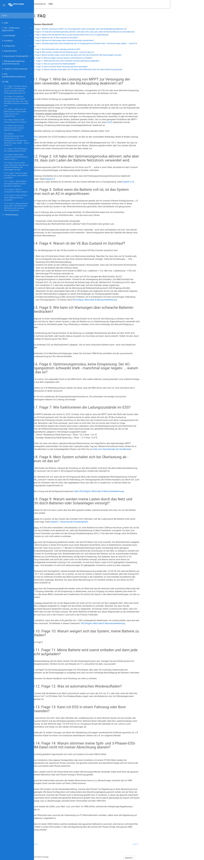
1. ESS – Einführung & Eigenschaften (17, 28)
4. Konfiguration (17, 45)
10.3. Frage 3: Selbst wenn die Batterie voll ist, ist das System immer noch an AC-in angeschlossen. (15, 112)
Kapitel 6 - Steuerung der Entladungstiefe (103, 522)
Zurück (69, 844)
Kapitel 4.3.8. (163, 182)
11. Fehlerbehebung (10, 215)
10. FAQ (17, 81)
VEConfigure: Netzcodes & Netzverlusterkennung (137, 623)
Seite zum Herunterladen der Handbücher (145, 449)
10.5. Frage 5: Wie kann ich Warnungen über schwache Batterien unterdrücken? (14, 128)
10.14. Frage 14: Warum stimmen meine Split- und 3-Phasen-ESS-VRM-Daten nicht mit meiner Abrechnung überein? (16, 206)
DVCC (143, 122)
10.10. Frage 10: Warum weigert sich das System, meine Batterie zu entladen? (16, 175)
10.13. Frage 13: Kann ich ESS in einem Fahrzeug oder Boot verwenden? (15, 197)
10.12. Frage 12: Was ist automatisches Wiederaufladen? (16, 190)
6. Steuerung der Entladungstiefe (17, 56)
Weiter (169, 844)
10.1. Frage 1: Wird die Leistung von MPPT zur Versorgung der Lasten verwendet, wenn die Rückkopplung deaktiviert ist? (15, 89)
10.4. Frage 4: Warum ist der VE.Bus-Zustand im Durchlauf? (15, 121)
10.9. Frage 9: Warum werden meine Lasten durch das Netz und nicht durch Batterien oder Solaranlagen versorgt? (16, 166)
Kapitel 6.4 (84, 179)
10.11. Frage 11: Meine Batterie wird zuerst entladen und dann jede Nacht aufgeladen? (15, 183)
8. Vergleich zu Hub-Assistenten (17, 68)
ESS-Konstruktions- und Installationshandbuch (58, 4)
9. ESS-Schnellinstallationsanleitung (17, 75)
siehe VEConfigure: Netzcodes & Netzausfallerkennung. (133, 491)
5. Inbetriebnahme (9, 51)
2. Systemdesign (17, 35)
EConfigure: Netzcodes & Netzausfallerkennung (129, 300)
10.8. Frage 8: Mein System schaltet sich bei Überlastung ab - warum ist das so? (16, 157)
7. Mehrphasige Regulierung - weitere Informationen (17, 62)
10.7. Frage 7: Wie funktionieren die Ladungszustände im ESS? (15, 150)
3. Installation (7, 41)
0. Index (5, 23)
